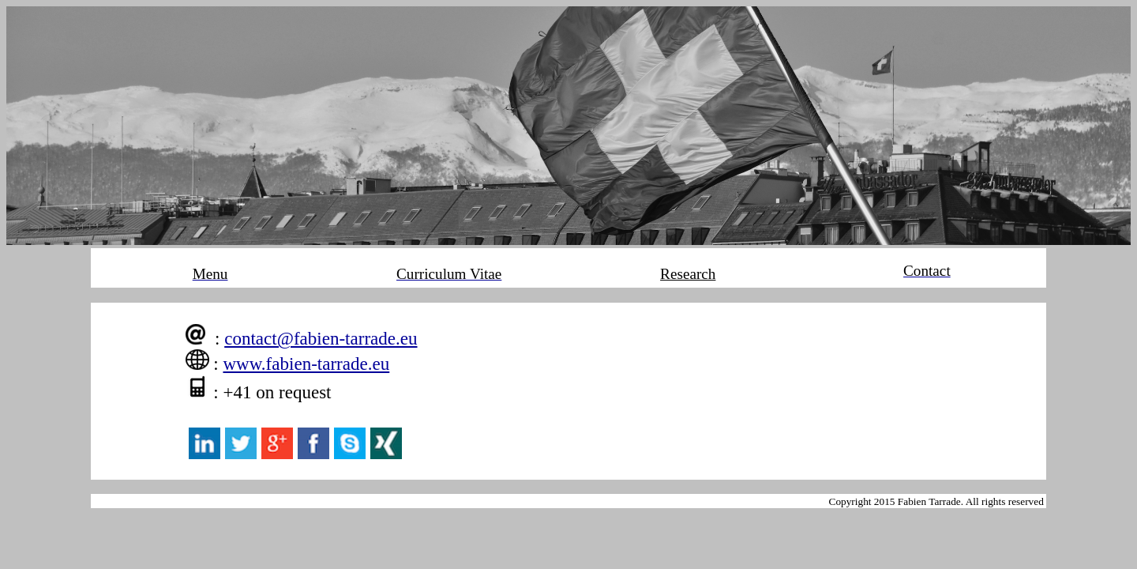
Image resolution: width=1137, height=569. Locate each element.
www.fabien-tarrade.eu (306, 363)
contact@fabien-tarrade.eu (320, 338)
